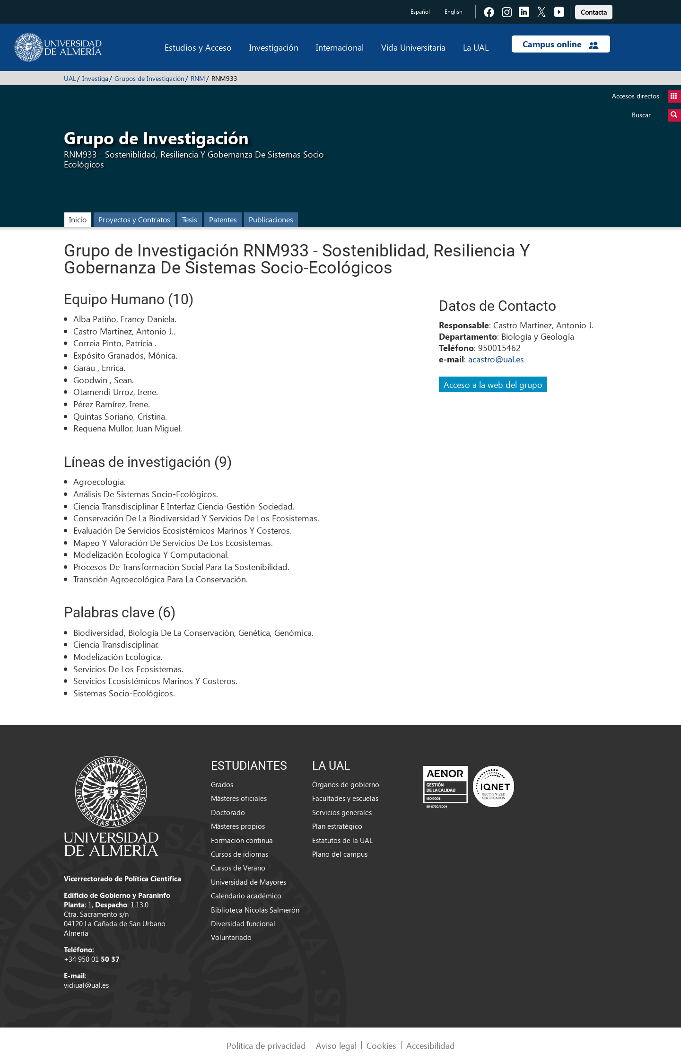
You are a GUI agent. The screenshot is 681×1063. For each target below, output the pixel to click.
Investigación (273, 47)
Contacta (594, 12)
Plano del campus (339, 854)
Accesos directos (646, 96)
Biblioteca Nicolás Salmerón (255, 909)
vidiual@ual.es (86, 985)
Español (420, 11)
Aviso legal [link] (336, 1045)
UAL (70, 78)
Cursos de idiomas (239, 854)
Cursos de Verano (238, 867)
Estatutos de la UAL (342, 840)
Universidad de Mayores (248, 882)
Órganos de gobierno (345, 784)
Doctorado (228, 812)
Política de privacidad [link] (266, 1045)
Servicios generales (342, 812)
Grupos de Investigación (149, 78)
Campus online (561, 44)
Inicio (78, 219)
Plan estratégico (337, 826)
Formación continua (242, 840)
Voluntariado (231, 937)
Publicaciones (271, 219)
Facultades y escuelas (345, 798)
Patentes (223, 219)
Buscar (656, 115)
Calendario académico (246, 895)
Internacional (340, 47)
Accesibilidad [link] (430, 1045)
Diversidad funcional (243, 923)
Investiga (95, 78)
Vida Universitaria (413, 47)
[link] (593, 11)
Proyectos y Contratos (134, 219)
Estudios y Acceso (198, 47)
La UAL (476, 47)
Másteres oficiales (239, 798)
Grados (222, 784)
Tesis (189, 219)
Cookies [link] (381, 1045)
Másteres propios (238, 826)
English (454, 11)
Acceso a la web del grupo (493, 384)
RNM (198, 78)
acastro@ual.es (496, 359)
